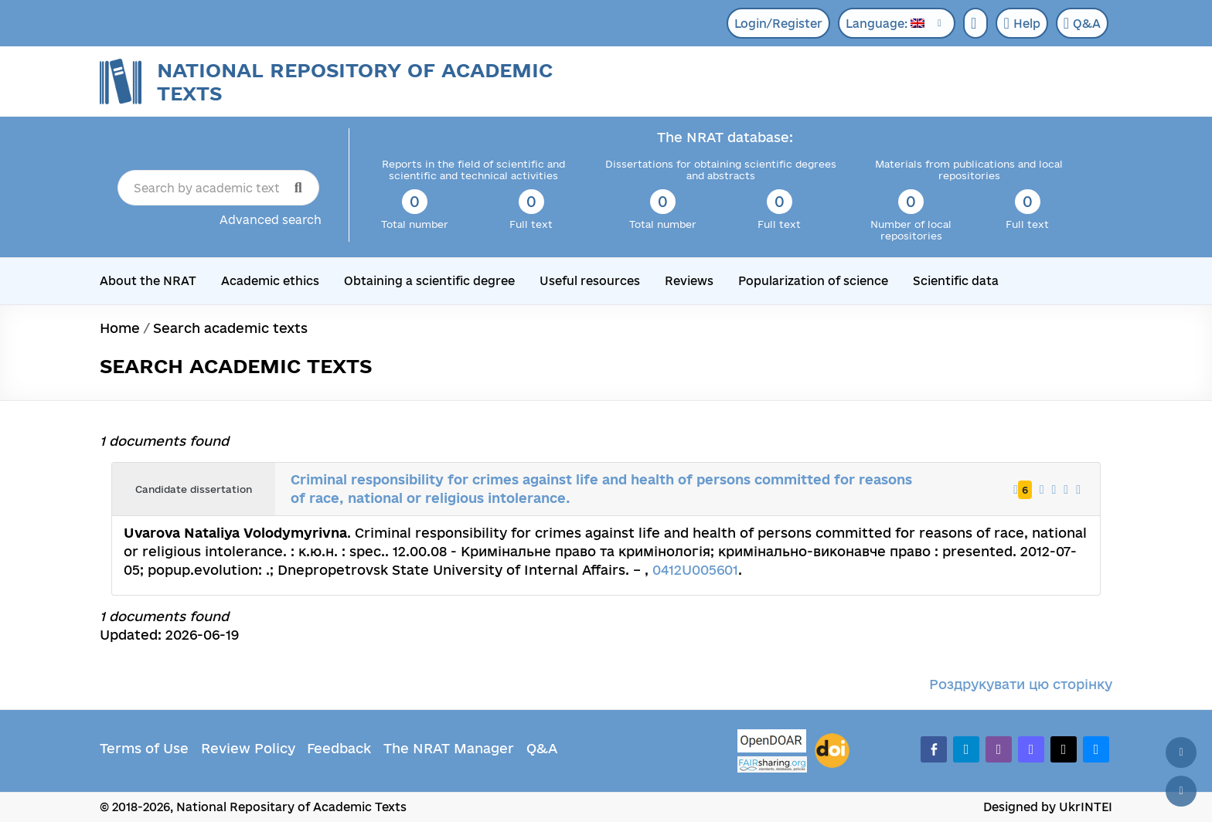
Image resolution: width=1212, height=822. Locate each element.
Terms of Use (144, 748)
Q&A (1082, 23)
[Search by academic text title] (218, 188)
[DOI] (832, 751)
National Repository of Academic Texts (355, 81)
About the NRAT (148, 280)
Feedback (339, 748)
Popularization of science (813, 280)
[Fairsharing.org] (772, 764)
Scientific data (956, 280)
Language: (885, 23)
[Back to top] (1181, 752)
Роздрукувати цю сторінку (1020, 684)
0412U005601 (695, 569)
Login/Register (778, 23)
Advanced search (271, 219)
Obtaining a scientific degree (429, 280)
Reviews (689, 280)
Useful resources (590, 280)
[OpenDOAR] (772, 742)
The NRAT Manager (448, 748)
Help (1021, 23)
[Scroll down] (1181, 791)
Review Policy (248, 748)
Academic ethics (270, 280)
